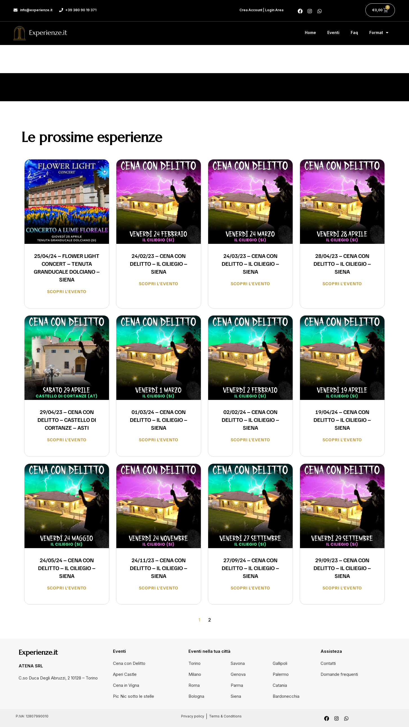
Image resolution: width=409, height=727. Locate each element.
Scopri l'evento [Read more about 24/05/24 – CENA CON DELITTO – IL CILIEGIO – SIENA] (66, 588)
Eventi (333, 32)
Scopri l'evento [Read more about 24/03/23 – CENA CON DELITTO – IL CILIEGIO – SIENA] (250, 283)
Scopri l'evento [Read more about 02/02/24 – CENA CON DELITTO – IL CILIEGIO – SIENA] (250, 439)
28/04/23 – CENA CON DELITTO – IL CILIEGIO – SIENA (342, 263)
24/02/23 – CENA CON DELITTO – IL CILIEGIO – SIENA (158, 263)
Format (378, 32)
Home (310, 32)
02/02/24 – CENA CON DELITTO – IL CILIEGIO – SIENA (250, 419)
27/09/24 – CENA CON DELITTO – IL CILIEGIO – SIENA (250, 567)
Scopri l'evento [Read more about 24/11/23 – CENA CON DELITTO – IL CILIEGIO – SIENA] (158, 588)
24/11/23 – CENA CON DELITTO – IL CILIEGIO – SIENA (158, 567)
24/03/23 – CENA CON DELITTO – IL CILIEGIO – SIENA (250, 263)
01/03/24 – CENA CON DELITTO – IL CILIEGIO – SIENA (158, 419)
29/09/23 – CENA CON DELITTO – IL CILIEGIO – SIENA (342, 567)
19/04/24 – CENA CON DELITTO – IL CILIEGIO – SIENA (342, 419)
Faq (354, 32)
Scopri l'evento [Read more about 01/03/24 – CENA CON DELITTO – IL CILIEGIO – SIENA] (158, 439)
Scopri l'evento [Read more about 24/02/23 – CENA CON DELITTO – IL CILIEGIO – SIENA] (158, 283)
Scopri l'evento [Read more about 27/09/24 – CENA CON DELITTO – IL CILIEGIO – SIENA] (250, 588)
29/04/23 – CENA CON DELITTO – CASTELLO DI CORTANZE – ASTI (66, 419)
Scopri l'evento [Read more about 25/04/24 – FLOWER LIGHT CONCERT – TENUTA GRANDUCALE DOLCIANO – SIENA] (66, 291)
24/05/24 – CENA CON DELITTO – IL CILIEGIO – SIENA (66, 567)
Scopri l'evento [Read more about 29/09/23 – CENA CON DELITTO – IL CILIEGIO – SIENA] (342, 588)
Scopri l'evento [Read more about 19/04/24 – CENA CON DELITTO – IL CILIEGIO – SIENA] (342, 439)
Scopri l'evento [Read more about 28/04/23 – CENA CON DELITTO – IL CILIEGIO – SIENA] (342, 283)
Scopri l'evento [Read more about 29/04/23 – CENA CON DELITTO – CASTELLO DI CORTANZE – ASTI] (66, 439)
